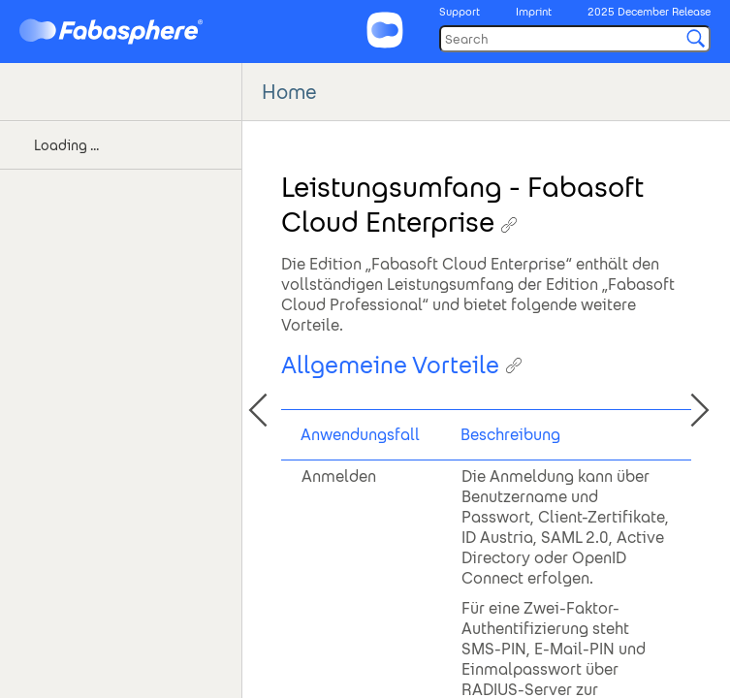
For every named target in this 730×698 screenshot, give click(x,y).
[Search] (575, 38)
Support (459, 11)
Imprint (534, 11)
